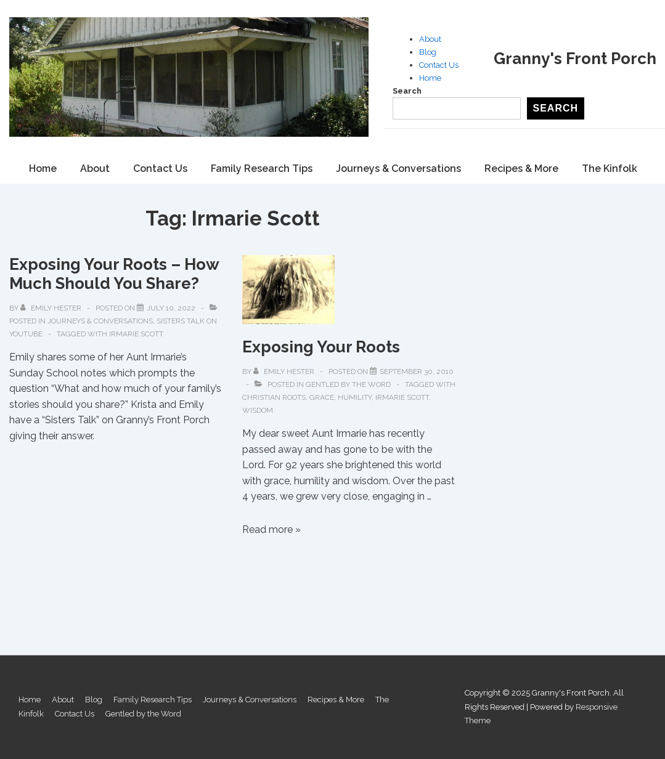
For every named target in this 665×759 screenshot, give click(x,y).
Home (430, 78)
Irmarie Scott (136, 334)
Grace (321, 397)
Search (407, 90)
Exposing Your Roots (321, 347)
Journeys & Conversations (398, 168)
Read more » (271, 529)
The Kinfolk (609, 168)
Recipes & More (521, 168)
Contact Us (439, 65)
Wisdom (257, 410)
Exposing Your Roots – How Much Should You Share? (114, 274)
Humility (355, 397)
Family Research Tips (261, 168)
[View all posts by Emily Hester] (51, 308)
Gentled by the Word (348, 384)
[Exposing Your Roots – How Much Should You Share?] (171, 308)
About (430, 39)
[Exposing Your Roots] (417, 371)
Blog (427, 52)
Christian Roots (274, 397)
